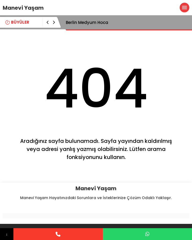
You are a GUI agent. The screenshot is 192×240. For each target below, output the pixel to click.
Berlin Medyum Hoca (87, 22)
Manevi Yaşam (23, 8)
